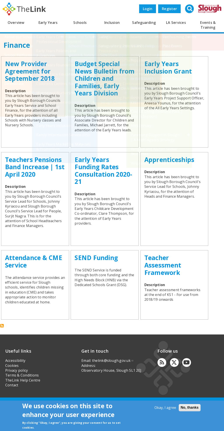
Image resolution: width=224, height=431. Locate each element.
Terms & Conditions (22, 397)
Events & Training (208, 25)
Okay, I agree (165, 407)
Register (169, 8)
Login (147, 8)
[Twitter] (174, 385)
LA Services (176, 22)
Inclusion (112, 22)
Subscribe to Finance (2, 348)
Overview (16, 22)
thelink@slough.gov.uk (113, 383)
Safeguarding (144, 22)
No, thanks (190, 407)
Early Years (48, 22)
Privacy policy (16, 392)
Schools (80, 22)
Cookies (12, 387)
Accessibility (15, 383)
